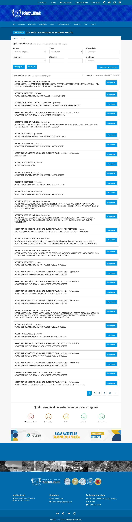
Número (90, 57)
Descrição (91, 48)
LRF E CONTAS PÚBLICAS (64, 24)
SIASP (58, 519)
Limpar (31, 67)
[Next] (110, 392)
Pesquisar (19, 67)
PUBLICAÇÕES (77, 24)
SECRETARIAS (42, 24)
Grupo (16, 48)
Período (53, 57)
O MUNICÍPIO (21, 24)
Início (15, 38)
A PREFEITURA (32, 24)
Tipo (51, 48)
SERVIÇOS (93, 24)
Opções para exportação (108, 67)
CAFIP (86, 24)
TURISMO (52, 24)
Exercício (17, 57)
